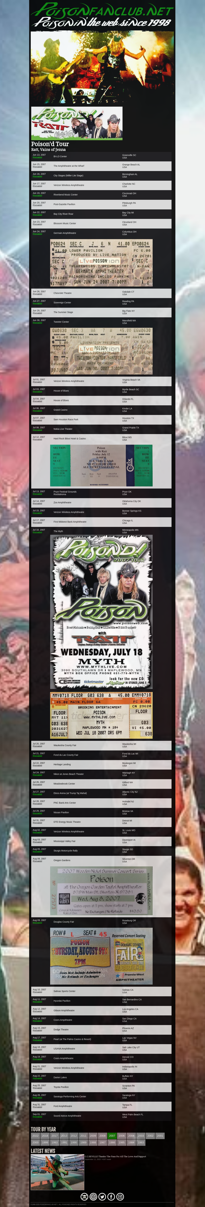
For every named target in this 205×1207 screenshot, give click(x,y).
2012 (74, 1135)
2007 (112, 1135)
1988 (93, 1142)
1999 (45, 1142)
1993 (55, 1142)
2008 (102, 1135)
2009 (93, 1135)
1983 (141, 1142)
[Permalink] (37, 157)
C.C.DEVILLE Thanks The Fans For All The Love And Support (115, 1156)
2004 (131, 1135)
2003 (141, 1135)
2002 (150, 1135)
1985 (122, 1142)
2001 (160, 1135)
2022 (36, 1135)
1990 (74, 1142)
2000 (36, 1142)
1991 (64, 1142)
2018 (45, 1135)
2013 (64, 1135)
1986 (112, 1142)
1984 (131, 1142)
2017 (55, 1135)
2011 (83, 1135)
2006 (122, 1135)
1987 (102, 1142)
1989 (83, 1142)
